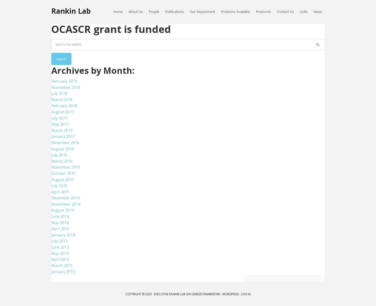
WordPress (230, 294)
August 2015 (62, 179)
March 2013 (61, 265)
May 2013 (60, 253)
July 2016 (59, 155)
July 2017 (59, 118)
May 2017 (60, 124)
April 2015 (60, 192)
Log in (246, 294)
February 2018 (64, 105)
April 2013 (60, 259)
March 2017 (61, 130)
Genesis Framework (205, 294)
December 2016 (65, 142)
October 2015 (63, 173)
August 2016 (62, 149)
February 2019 (64, 81)
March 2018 (61, 99)
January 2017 (63, 136)
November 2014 (65, 204)
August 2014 (62, 210)
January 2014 (63, 235)
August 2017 (62, 112)
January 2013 (63, 271)
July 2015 (59, 185)
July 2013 (59, 241)
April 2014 (60, 228)
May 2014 (60, 222)
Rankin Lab (72, 11)
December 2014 (65, 198)
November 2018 (65, 87)
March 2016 (61, 161)
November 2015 (65, 167)
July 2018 (59, 93)
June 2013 (60, 247)
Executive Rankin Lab (169, 294)
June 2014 (60, 216)
